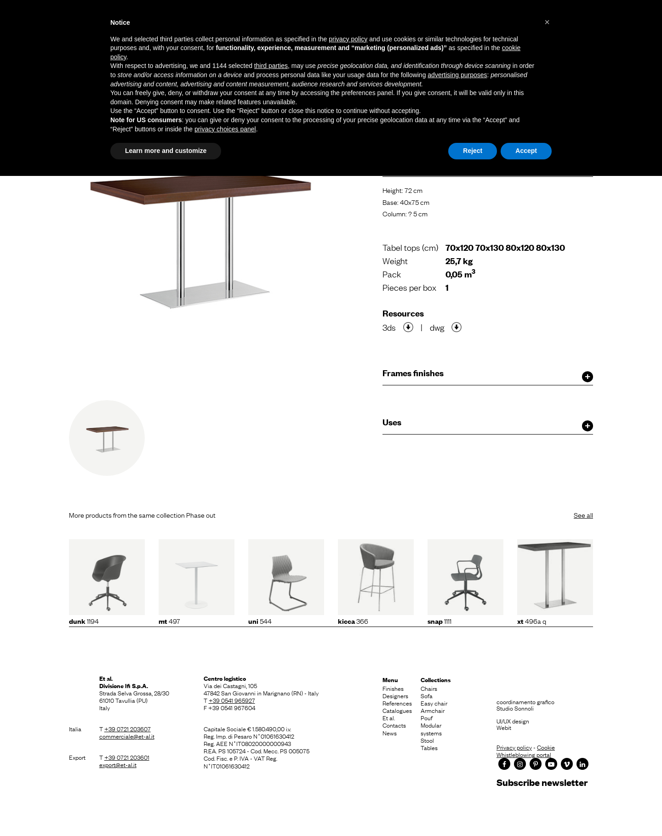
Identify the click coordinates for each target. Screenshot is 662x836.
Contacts (394, 725)
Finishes (393, 688)
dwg (437, 327)
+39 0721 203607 (127, 728)
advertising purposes (457, 75)
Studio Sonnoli (515, 707)
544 (260, 621)
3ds (389, 327)
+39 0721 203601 (126, 757)
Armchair (433, 710)
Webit (503, 727)
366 (353, 621)
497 (169, 621)
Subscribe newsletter (542, 782)
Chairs (429, 688)
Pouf (427, 717)
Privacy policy (514, 746)
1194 (84, 621)
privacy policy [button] (348, 39)
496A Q (531, 621)
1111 (439, 621)
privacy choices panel (225, 129)
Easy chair (434, 702)
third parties (271, 65)
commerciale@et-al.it (126, 735)
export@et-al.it (118, 764)
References (397, 702)
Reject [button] (472, 150)
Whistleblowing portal (523, 754)
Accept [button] (526, 150)
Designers (395, 695)
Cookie (546, 746)
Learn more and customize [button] (165, 150)
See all (583, 514)
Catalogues (397, 710)
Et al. (388, 717)
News (389, 732)
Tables (429, 747)
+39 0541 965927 (232, 700)
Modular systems (431, 728)
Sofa (427, 695)
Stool (427, 740)
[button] (547, 22)
